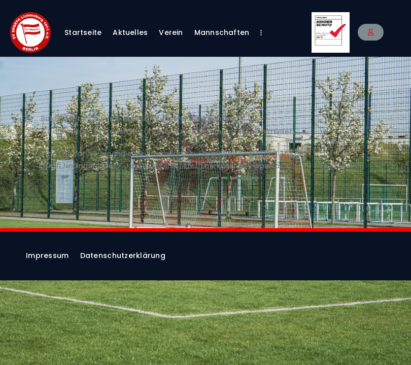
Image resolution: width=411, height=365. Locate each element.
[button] (371, 32)
